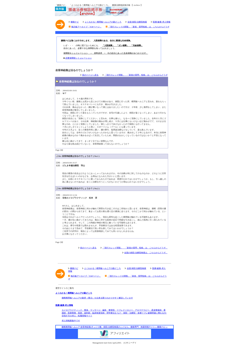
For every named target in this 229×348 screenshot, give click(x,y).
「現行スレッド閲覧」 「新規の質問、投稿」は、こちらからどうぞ (136, 75)
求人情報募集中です (71, 320)
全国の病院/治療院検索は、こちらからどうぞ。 (146, 252)
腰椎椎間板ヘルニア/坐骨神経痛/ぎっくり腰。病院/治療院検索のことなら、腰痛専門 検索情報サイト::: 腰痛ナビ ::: (114, 327)
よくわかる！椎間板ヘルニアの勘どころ (103, 22)
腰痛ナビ (75, 22)
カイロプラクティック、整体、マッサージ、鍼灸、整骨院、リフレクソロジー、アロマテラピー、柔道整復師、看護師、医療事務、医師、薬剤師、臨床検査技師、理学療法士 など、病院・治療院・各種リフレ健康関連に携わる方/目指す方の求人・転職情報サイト (114, 313)
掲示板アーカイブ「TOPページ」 (86, 27)
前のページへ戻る (90, 75)
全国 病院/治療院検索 (137, 22)
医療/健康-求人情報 (161, 22)
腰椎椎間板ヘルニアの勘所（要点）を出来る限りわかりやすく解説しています (97, 298)
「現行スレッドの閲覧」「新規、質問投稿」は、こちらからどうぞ (138, 27)
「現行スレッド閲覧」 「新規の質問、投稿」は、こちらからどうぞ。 (135, 248)
